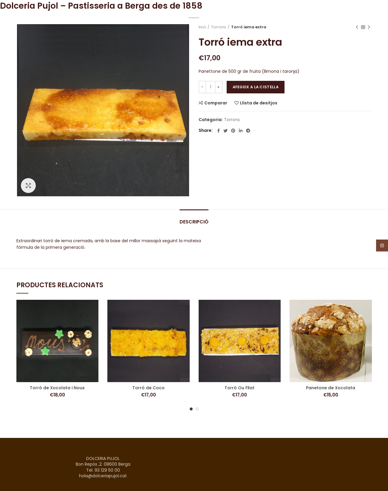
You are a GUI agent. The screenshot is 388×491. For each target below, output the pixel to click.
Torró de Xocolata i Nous (57, 387)
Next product (369, 27)
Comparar (215, 103)
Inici (202, 27)
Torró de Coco (148, 387)
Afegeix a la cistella (256, 87)
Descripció (194, 221)
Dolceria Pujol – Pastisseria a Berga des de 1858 (101, 6)
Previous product (357, 27)
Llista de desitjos (258, 103)
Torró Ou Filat (239, 387)
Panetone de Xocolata (330, 387)
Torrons (218, 27)
